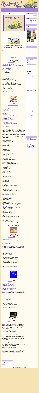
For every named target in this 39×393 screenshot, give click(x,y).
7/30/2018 (15, 209)
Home (2, 9)
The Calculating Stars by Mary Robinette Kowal (8, 67)
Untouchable (4, 216)
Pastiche (4, 161)
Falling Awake (5, 212)
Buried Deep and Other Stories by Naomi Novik (8, 119)
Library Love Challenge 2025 (10, 258)
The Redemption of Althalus (6, 208)
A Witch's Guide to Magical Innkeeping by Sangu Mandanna (9, 308)
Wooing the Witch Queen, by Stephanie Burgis (8, 304)
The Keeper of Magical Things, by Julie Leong (8, 133)
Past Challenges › (22, 9)
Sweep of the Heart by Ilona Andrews (7, 72)
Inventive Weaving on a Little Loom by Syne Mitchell (9, 256)
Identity (4, 151)
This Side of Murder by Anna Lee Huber (7, 124)
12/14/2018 (14, 216)
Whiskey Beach (5, 150)
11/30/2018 (16, 163)
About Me (6, 9)
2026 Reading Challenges (16, 9)
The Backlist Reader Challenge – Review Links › (31, 9)
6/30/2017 (15, 212)
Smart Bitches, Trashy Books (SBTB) (31, 189)
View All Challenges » (29, 116)
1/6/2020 (15, 217)
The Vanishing (5, 217)
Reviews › (10, 9)
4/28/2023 (12, 151)
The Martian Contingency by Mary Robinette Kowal (8, 307)
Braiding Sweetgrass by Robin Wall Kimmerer (8, 128)
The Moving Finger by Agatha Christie (7, 123)
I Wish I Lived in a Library (30, 187)
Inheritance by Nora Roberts (6, 114)
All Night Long (5, 209)
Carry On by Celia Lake (5, 127)
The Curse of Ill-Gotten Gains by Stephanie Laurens (9, 134)
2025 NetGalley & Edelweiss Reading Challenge (9, 311)
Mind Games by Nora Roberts (6, 116)
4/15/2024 (12, 161)
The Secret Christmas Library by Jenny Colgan (8, 131)
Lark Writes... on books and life (31, 188)
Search (35, 15)
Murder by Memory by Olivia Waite (7, 125)
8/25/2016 (14, 214)
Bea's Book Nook (29, 181)
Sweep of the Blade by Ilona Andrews (7, 71)
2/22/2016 (14, 150)
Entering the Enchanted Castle (30, 185)
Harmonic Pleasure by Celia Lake (7, 129)
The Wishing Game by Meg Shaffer (7, 115)
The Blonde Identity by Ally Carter (6, 254)
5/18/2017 (17, 208)
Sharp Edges (4, 214)
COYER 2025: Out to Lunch (8, 135)
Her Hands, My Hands (30, 186)
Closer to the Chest (5, 163)
